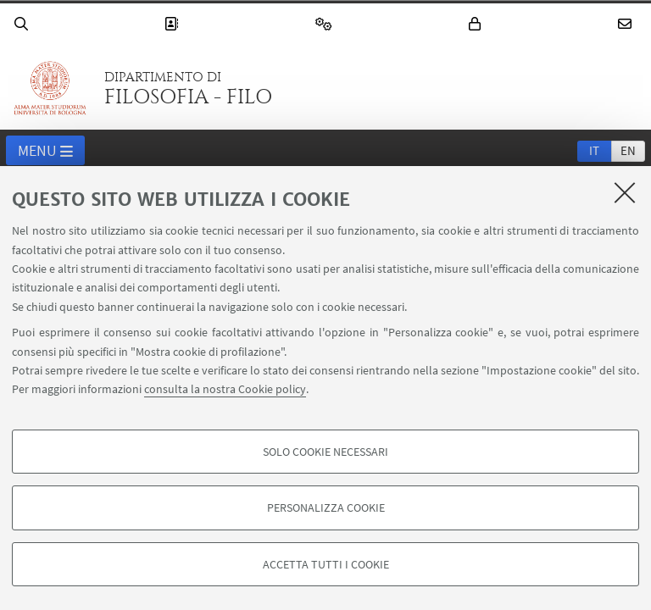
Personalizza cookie (326, 507)
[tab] (594, 150)
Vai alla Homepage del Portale (50, 88)
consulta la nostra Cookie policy (225, 388)
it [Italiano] (594, 150)
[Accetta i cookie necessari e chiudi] (624, 192)
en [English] (628, 150)
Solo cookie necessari (325, 451)
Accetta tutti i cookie (326, 564)
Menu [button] (45, 152)
